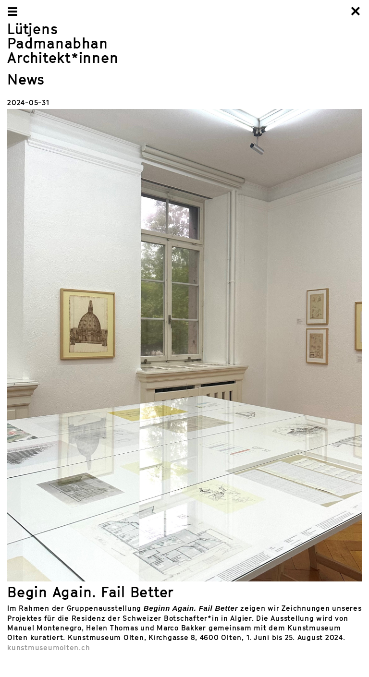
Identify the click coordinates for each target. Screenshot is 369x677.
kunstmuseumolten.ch (48, 647)
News (26, 79)
